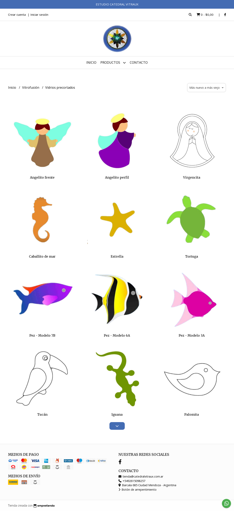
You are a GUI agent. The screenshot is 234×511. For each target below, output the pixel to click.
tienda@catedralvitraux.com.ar (141, 476)
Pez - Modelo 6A (117, 335)
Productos (113, 62)
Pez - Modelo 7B (42, 335)
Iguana (117, 414)
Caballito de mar (42, 256)
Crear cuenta (17, 14)
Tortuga (191, 256)
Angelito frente (42, 177)
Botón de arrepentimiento (138, 489)
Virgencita (191, 177)
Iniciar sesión (39, 14)
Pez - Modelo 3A (192, 335)
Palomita (191, 414)
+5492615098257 (132, 481)
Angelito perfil (117, 177)
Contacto (139, 62)
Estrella (117, 256)
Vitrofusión (31, 87)
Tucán (42, 414)
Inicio (91, 62)
